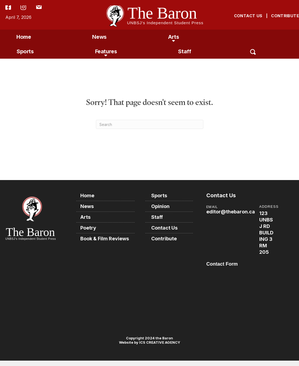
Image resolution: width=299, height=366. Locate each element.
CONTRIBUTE (285, 15)
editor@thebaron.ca (230, 211)
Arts (173, 37)
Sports (25, 51)
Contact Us (164, 228)
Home (23, 37)
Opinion (160, 206)
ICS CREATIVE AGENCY (159, 342)
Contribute (164, 238)
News (99, 37)
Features (106, 51)
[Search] (149, 124)
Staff (184, 51)
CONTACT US (248, 15)
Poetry (88, 228)
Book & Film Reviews (104, 238)
